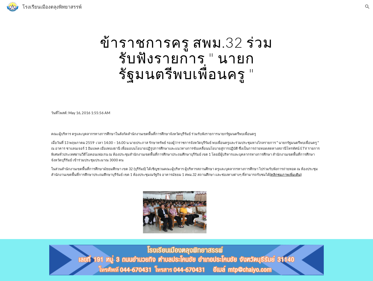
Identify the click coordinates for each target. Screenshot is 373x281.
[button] (367, 6)
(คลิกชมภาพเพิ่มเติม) (286, 175)
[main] (186, 57)
